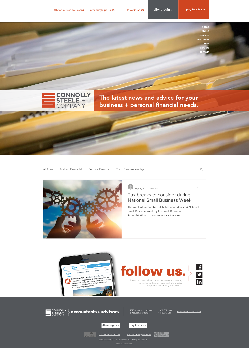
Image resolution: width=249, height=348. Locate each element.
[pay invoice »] (138, 325)
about (205, 31)
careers (204, 47)
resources (203, 39)
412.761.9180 (166, 310)
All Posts (48, 169)
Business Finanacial (71, 169)
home (205, 26)
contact (204, 51)
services (204, 35)
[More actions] (199, 187)
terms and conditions (124, 343)
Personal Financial (99, 169)
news (206, 43)
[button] (163, 9)
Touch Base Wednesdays (130, 169)
